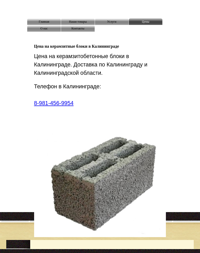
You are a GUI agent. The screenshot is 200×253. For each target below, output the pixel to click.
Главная (44, 21)
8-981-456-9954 (54, 103)
